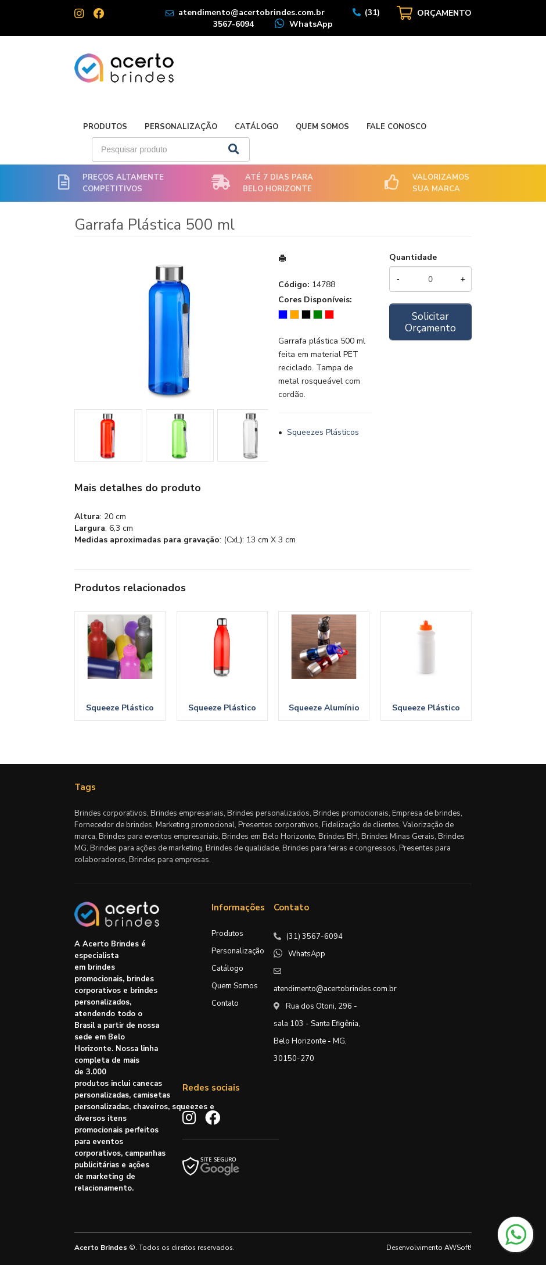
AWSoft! (458, 1247)
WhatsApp (311, 24)
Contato (225, 1003)
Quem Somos (322, 127)
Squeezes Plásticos (323, 432)
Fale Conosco (396, 127)
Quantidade (413, 257)
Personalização (181, 127)
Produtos (105, 127)
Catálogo (256, 127)
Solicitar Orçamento (430, 322)
